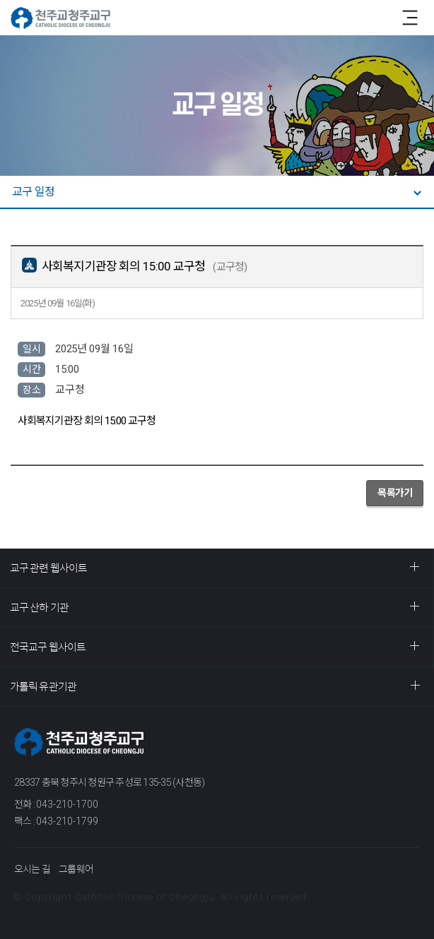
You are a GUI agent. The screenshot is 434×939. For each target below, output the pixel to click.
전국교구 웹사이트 (48, 647)
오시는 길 (32, 869)
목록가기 (394, 492)
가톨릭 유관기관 (43, 686)
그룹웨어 (76, 869)
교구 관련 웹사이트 (48, 568)
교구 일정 (33, 191)
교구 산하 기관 (39, 607)
